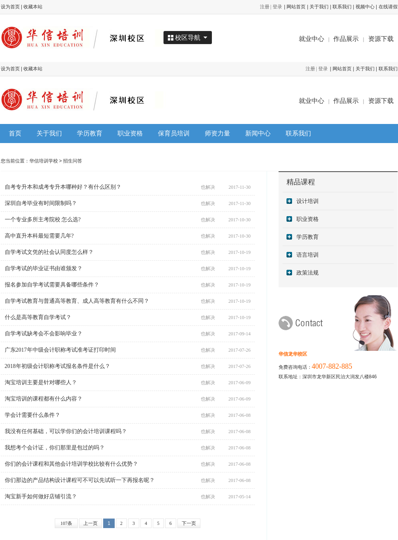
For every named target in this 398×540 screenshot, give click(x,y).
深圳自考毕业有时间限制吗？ (41, 203)
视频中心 (365, 7)
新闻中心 (258, 133)
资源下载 (381, 38)
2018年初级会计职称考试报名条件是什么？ (57, 366)
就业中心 (311, 38)
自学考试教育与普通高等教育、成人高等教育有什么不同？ (77, 301)
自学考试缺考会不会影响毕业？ (44, 334)
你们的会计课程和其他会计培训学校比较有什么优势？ (71, 464)
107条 (66, 523)
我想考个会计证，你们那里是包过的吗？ (55, 448)
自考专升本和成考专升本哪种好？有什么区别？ (63, 187)
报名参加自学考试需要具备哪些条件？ (52, 285)
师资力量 (217, 133)
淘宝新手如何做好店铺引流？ (41, 496)
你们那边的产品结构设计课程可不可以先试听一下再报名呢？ (80, 480)
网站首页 (296, 7)
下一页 (189, 523)
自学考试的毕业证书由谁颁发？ (44, 268)
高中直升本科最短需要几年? (39, 236)
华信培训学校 (43, 161)
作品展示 (346, 38)
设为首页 (10, 7)
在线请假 (388, 7)
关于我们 (319, 7)
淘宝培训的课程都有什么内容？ (44, 399)
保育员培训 (174, 133)
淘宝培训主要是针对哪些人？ (41, 382)
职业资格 (130, 133)
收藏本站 (32, 7)
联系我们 (342, 7)
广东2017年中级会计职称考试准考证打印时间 (60, 350)
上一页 (90, 523)
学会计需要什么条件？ (32, 415)
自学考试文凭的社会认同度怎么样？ (49, 252)
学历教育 (89, 133)
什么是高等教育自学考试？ (38, 317)
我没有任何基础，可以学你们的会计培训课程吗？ (66, 431)
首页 (15, 133)
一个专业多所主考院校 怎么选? (43, 220)
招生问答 (72, 161)
